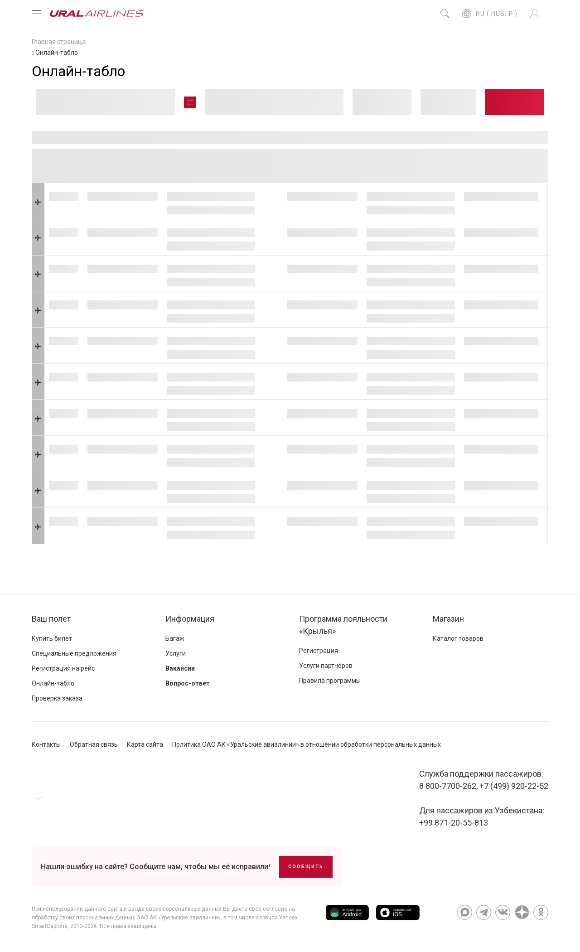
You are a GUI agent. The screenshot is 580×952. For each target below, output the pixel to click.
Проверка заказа (57, 698)
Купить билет (52, 638)
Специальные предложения (74, 653)
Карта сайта (145, 744)
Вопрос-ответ (187, 683)
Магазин (448, 618)
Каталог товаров (458, 638)
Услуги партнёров (326, 665)
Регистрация (318, 650)
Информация (189, 618)
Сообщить (306, 866)
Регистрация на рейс (63, 668)
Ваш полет (51, 618)
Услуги (175, 653)
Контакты (46, 744)
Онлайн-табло (53, 683)
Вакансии (180, 668)
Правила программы (330, 680)
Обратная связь (94, 744)
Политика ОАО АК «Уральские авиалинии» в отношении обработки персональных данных (306, 744)
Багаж (174, 638)
